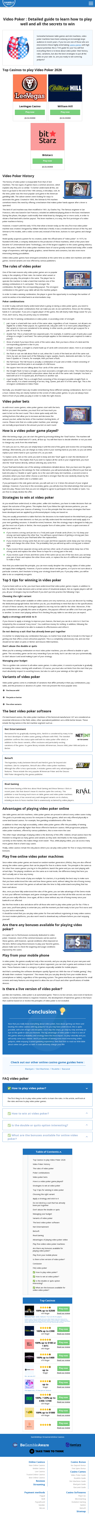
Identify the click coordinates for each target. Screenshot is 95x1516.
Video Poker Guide (78, 1475)
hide (60, 1152)
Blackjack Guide (79, 1484)
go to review (29, 117)
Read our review (63, 1313)
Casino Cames (78, 1471)
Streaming (39, 1484)
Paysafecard (40, 1502)
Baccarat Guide (79, 1487)
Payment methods (34, 1492)
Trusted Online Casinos (35, 1474)
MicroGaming (80, 1499)
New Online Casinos (37, 1465)
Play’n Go (82, 1496)
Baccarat (66, 1069)
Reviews (40, 1480)
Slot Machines (42, 1069)
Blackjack (29, 1069)
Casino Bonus (78, 1461)
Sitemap (81, 1511)
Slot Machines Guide (77, 1481)
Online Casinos (57, 1437)
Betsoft (83, 1508)
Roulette (55, 1069)
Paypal (42, 1496)
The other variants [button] (12, 704)
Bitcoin (42, 1508)
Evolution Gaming (79, 1502)
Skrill (43, 1499)
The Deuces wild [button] (10, 690)
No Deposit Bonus (78, 1465)
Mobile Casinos (39, 1468)
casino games (75, 45)
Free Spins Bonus (79, 1468)
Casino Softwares (76, 1492)
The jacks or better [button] (12, 697)
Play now (29, 112)
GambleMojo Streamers (41, 1437)
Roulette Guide (80, 1478)
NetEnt (83, 1505)
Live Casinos (40, 1471)
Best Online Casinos (37, 1477)
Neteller (42, 1505)
